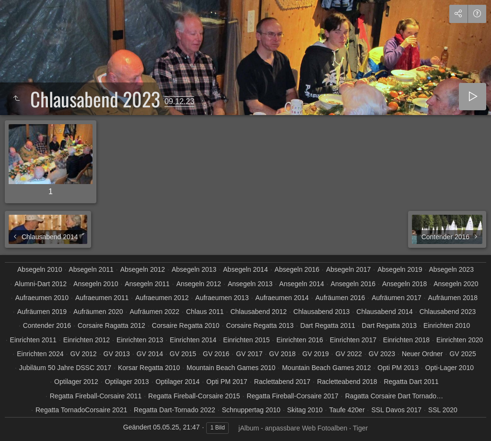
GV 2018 (282, 354)
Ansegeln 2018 (404, 284)
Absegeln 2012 (142, 269)
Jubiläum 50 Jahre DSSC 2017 (65, 367)
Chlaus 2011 (205, 311)
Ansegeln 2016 (353, 284)
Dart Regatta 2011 (327, 325)
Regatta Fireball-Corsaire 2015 (194, 396)
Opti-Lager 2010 (449, 367)
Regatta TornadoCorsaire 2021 (81, 410)
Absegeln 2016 (297, 269)
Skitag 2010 (305, 410)
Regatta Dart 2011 (411, 381)
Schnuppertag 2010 (251, 410)
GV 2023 (382, 354)
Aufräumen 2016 (340, 298)
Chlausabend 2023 (448, 311)
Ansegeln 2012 (198, 284)
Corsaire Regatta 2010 (186, 325)
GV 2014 (150, 354)
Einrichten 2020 (459, 340)
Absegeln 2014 (245, 269)
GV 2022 (349, 354)
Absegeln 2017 (348, 269)
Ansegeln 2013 (250, 284)
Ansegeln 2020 (455, 284)
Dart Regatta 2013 (389, 325)
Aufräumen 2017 (396, 298)
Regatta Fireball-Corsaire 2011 (95, 396)
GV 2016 (216, 354)
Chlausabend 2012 (258, 311)
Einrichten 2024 (40, 354)
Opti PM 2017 (226, 381)
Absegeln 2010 (39, 269)
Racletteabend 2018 (347, 381)
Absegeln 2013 (194, 269)
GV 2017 (249, 354)
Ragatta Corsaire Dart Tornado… (394, 396)
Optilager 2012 (76, 381)
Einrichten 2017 (353, 340)
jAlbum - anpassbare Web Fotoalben (292, 428)
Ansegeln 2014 (301, 284)
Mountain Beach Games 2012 (326, 367)
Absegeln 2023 (451, 269)
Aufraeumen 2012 (161, 298)
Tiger (360, 428)
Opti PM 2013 (398, 367)
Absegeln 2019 (399, 269)
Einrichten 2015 (246, 340)
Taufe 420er (347, 410)
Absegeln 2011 (91, 269)
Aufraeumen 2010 (42, 298)
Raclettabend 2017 (282, 381)
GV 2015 (183, 354)
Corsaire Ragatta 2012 (111, 325)
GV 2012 (83, 354)
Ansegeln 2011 (147, 284)
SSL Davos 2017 (396, 410)
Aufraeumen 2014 (282, 298)
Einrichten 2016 (299, 340)
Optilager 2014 (178, 381)
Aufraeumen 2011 (102, 298)
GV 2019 (315, 354)
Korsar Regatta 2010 (149, 367)
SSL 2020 (442, 410)
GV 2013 (117, 354)
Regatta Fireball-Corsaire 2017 (292, 396)
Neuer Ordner (422, 354)
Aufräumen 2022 (154, 311)
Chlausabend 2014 (384, 311)
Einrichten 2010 (446, 325)
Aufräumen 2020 (98, 311)
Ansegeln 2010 (95, 284)
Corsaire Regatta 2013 (260, 325)
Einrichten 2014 (193, 340)
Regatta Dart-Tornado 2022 (174, 410)
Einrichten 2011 (33, 340)
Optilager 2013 (127, 381)
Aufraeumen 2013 (221, 298)
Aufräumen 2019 (42, 311)
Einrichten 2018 (406, 340)
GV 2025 (462, 354)
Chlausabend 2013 (321, 311)
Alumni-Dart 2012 (40, 284)
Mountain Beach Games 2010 (231, 367)
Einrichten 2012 (86, 340)
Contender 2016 (47, 325)
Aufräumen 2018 (453, 298)
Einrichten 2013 (140, 340)
